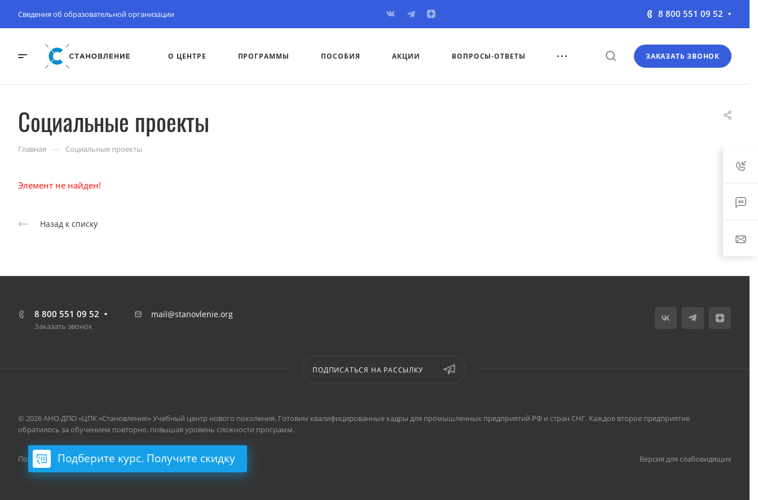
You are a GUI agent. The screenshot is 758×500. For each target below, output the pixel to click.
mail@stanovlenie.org (192, 314)
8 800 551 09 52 (690, 13)
